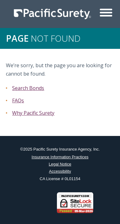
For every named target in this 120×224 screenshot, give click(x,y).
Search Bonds (28, 88)
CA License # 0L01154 (60, 178)
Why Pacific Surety (33, 113)
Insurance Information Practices (60, 157)
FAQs (18, 100)
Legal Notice (60, 164)
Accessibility (60, 171)
